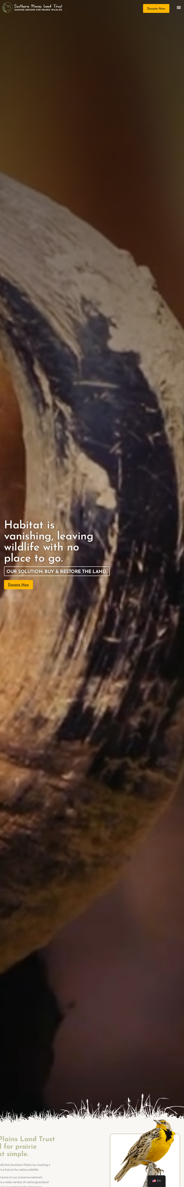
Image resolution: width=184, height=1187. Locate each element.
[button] (178, 7)
